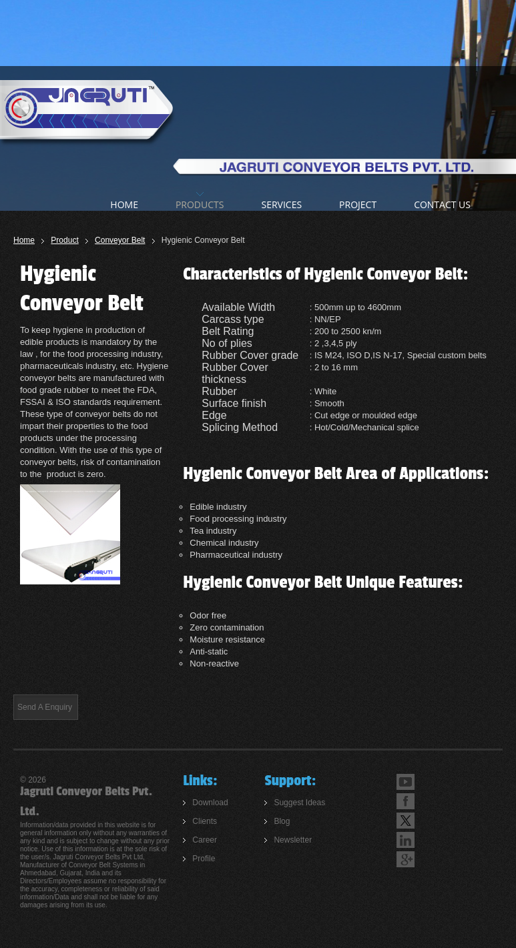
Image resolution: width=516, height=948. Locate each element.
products (200, 204)
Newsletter (293, 840)
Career (204, 840)
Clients (204, 821)
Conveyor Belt (120, 240)
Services (281, 204)
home (124, 204)
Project (357, 204)
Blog (282, 821)
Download (210, 802)
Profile (203, 858)
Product (64, 240)
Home (24, 240)
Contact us (442, 204)
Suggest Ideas (299, 802)
